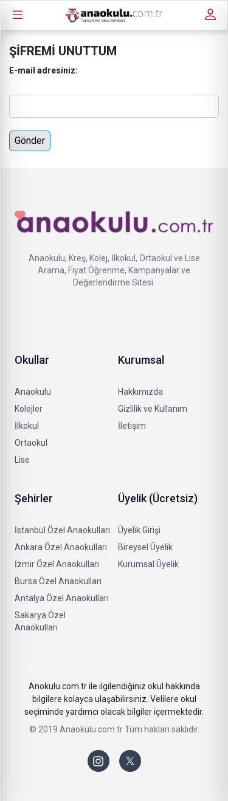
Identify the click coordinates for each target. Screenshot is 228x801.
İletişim (132, 426)
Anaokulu (33, 392)
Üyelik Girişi (139, 530)
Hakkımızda (140, 392)
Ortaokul (31, 443)
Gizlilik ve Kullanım (152, 409)
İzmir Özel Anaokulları (57, 564)
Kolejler (29, 409)
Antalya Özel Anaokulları (62, 598)
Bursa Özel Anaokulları (58, 581)
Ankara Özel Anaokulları (61, 547)
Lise (22, 460)
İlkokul (27, 426)
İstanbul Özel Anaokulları (62, 530)
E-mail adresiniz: (43, 70)
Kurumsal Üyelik (148, 564)
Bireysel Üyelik (145, 547)
